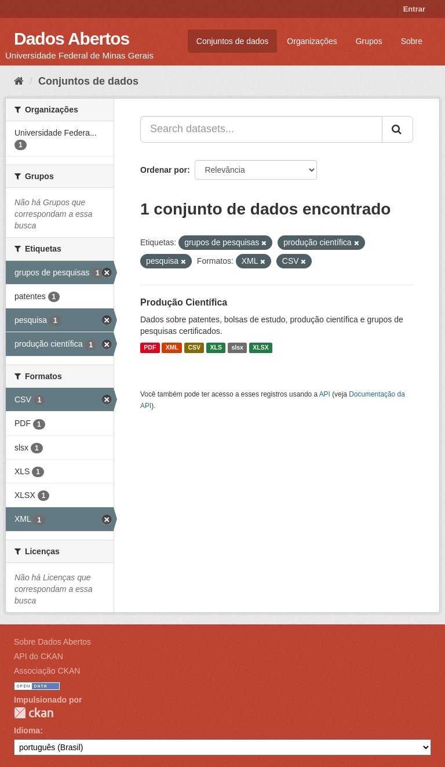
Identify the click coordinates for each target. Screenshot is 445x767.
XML (172, 347)
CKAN (33, 713)
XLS (216, 347)
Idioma (27, 730)
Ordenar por (163, 170)
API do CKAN (38, 656)
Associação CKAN (47, 670)
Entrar (414, 9)
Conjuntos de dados (232, 41)
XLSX (260, 347)
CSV (194, 347)
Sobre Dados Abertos (52, 641)
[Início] (19, 81)
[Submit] (397, 129)
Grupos (369, 41)
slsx (237, 347)
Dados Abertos (71, 38)
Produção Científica (183, 302)
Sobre (411, 41)
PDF (150, 347)
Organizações (312, 41)
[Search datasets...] (261, 129)
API (324, 394)
